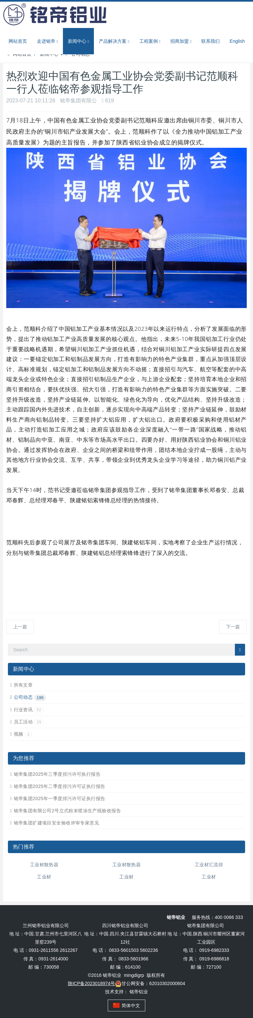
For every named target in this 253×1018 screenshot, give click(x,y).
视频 (23, 734)
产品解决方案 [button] (114, 41)
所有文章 (23, 685)
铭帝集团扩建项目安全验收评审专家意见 (56, 822)
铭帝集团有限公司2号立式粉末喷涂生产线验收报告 (67, 810)
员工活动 (29, 721)
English (237, 41)
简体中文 (126, 1005)
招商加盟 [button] (180, 41)
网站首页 (18, 41)
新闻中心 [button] (78, 41)
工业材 (44, 876)
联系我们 (210, 41)
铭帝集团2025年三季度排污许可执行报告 (57, 774)
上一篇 (20, 626)
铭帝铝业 (138, 991)
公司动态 (30, 697)
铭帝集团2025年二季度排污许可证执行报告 (59, 786)
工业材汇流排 (209, 864)
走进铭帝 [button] (47, 41)
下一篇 (233, 626)
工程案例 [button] (149, 41)
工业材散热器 (44, 864)
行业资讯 (29, 709)
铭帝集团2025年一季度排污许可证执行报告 (59, 798)
